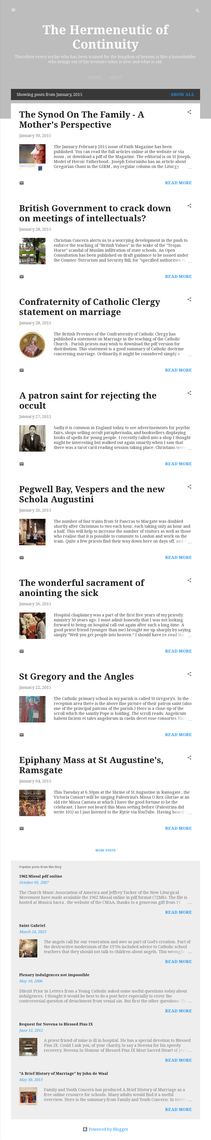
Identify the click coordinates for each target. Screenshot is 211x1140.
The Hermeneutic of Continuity (105, 37)
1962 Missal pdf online (40, 876)
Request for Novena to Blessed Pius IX (56, 1024)
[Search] (197, 11)
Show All (182, 94)
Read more (178, 182)
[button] (189, 113)
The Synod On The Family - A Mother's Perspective (81, 120)
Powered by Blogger (105, 1129)
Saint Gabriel (32, 925)
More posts (105, 850)
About (116, 77)
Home (94, 77)
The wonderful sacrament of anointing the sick (81, 588)
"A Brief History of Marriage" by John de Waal (63, 1073)
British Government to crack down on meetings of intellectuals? (95, 213)
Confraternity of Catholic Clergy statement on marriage (89, 307)
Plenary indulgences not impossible (54, 975)
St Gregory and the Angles (76, 676)
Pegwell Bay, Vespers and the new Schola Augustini (92, 494)
